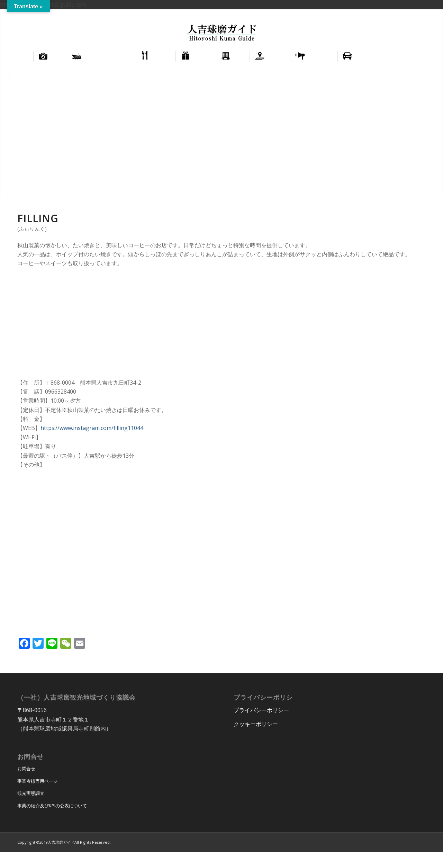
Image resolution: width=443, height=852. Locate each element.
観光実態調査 (30, 793)
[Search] (429, 73)
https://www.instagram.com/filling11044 (91, 428)
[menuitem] (404, 14)
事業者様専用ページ (37, 781)
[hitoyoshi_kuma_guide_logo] (221, 33)
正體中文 (426, 14)
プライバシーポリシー (261, 710)
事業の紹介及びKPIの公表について (52, 805)
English (405, 14)
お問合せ (26, 768)
